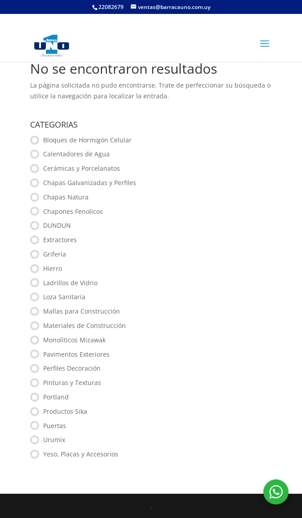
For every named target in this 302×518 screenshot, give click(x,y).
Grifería (54, 254)
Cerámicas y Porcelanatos (81, 168)
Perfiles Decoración (72, 368)
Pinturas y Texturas (72, 382)
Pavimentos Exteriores (76, 354)
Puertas (54, 425)
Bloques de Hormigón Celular (87, 140)
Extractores (60, 239)
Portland (56, 397)
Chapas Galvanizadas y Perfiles (89, 182)
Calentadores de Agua (76, 154)
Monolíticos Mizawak (74, 340)
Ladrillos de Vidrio (70, 283)
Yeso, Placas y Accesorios (80, 454)
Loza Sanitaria (64, 296)
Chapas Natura (66, 197)
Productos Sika (65, 411)
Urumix (54, 439)
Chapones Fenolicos (73, 211)
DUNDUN (57, 225)
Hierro (52, 268)
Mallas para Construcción (81, 311)
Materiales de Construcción (84, 325)
